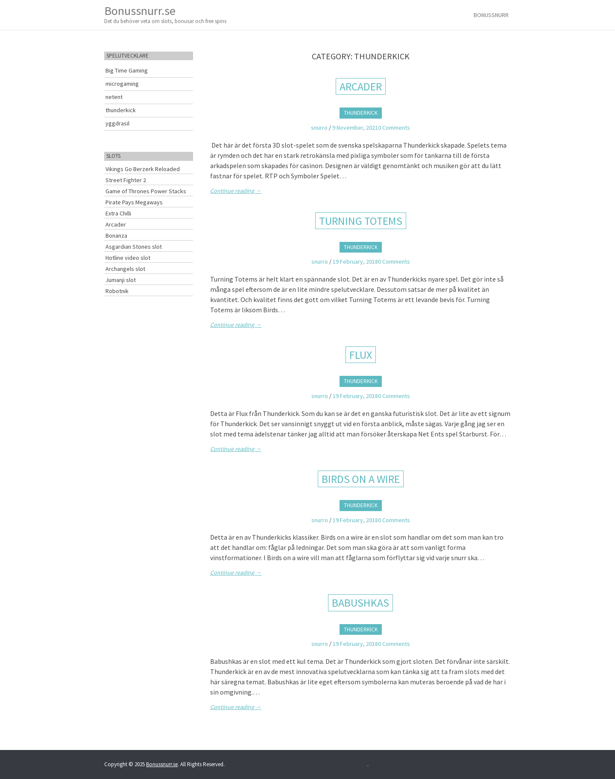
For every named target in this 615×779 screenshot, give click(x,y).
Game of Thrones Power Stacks (145, 191)
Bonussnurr (491, 15)
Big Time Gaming (126, 70)
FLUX (360, 355)
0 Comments (394, 127)
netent (114, 97)
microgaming (122, 83)
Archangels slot (125, 269)
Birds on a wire (361, 479)
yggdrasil (117, 123)
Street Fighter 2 (125, 180)
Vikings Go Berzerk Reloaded (142, 169)
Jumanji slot (120, 280)
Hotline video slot (127, 258)
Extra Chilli (118, 213)
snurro (319, 127)
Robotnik (117, 291)
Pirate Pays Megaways (134, 202)
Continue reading (235, 191)
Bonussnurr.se (165, 14)
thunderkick (361, 112)
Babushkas (360, 603)
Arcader (361, 86)
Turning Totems (360, 221)
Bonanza (116, 235)
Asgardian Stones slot (133, 246)
